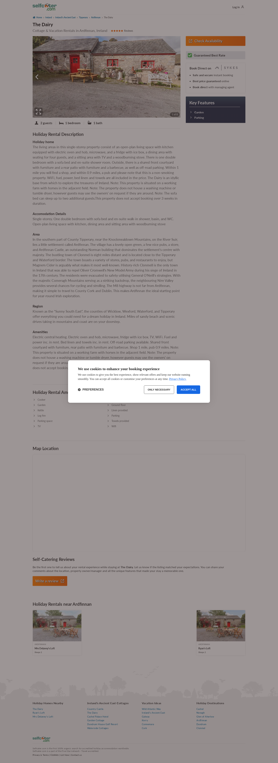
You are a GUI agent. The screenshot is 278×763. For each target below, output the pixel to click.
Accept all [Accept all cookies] (188, 389)
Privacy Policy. (177, 378)
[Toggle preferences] (91, 389)
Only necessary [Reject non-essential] (159, 389)
